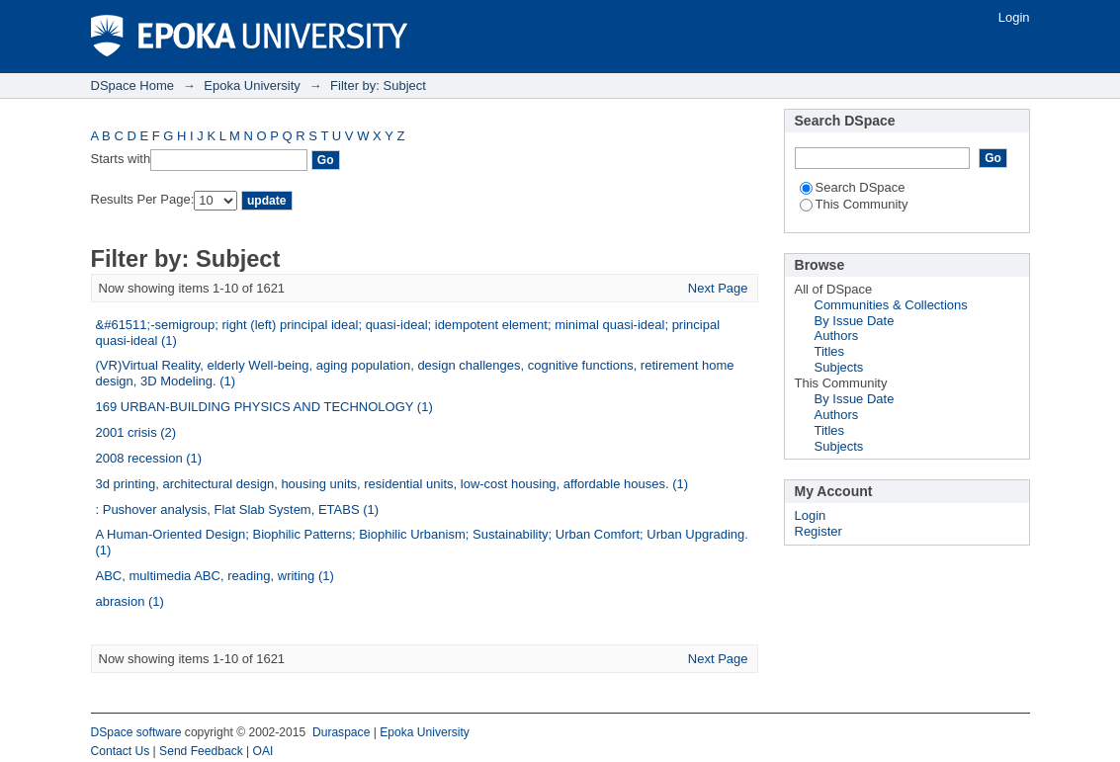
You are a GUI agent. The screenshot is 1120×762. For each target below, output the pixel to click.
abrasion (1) (130, 601)
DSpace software (136, 732)
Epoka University (252, 85)
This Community (854, 204)
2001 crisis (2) (136, 432)
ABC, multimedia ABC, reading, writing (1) (215, 575)
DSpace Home (133, 85)
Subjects (839, 367)
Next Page (718, 288)
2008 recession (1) (149, 458)
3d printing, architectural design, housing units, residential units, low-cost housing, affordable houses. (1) (392, 483)
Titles (830, 351)
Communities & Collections (891, 304)
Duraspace (341, 732)
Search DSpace (852, 187)
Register (818, 531)
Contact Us (120, 751)
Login (1014, 17)
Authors (837, 335)
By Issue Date (855, 320)
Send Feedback (201, 751)
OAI (263, 751)
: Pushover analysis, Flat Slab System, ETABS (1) (238, 509)
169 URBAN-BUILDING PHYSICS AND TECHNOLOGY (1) (264, 406)
